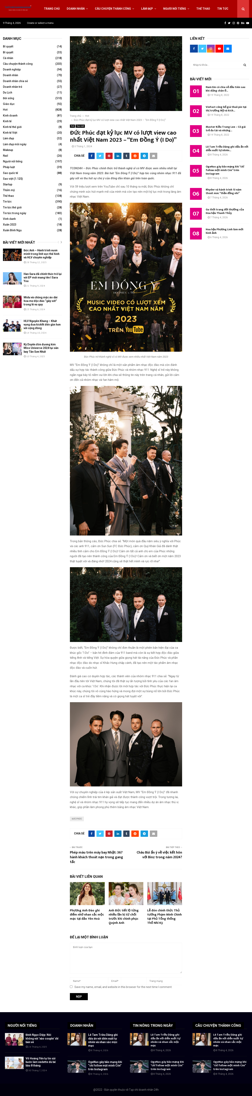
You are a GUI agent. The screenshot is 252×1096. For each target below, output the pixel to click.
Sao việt (80, 126)
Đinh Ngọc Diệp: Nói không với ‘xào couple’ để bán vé (42, 1038)
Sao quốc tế (10, 173)
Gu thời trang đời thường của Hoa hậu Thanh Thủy (225, 211)
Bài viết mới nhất (19, 242)
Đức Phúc (77, 819)
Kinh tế (7, 121)
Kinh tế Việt (10, 132)
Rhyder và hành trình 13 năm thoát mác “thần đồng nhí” (223, 191)
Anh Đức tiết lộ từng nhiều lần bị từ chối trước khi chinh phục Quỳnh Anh (124, 916)
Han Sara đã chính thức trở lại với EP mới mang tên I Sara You (43, 277)
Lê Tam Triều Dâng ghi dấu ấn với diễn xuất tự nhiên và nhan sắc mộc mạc (165, 1040)
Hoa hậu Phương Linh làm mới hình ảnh (224, 231)
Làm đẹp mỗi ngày (14, 144)
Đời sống (8, 98)
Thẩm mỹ (9, 190)
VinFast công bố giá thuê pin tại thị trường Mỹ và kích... (226, 109)
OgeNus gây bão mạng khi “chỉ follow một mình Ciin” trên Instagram (225, 170)
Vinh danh (9, 218)
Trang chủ (52, 8)
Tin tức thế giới (12, 207)
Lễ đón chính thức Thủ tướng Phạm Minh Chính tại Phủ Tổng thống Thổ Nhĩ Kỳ (164, 916)
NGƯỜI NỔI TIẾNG (22, 1025)
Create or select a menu (40, 22)
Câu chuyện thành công (113, 8)
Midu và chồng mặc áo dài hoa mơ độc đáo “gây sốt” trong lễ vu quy (40, 301)
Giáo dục (9, 103)
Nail (5, 155)
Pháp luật (9, 167)
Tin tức (222, 8)
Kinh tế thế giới (12, 127)
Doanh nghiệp (12, 69)
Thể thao (203, 8)
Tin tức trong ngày (14, 213)
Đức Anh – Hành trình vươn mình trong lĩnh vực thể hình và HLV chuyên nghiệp (41, 254)
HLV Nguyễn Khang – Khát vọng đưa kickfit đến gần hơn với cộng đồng (42, 324)
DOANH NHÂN (81, 1025)
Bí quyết (8, 46)
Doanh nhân (76, 8)
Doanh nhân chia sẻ (15, 81)
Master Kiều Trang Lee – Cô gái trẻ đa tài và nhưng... (226, 129)
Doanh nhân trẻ (12, 86)
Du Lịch (7, 92)
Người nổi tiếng (174, 8)
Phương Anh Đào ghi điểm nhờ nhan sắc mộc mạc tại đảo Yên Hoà (87, 914)
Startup (7, 184)
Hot (72, 126)
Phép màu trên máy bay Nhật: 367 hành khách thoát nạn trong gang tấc (96, 857)
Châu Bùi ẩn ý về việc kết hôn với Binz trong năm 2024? (159, 855)
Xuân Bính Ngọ (12, 230)
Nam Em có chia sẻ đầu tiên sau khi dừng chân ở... (225, 89)
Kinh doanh (10, 115)
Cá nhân (8, 58)
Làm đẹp (147, 8)
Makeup (8, 150)
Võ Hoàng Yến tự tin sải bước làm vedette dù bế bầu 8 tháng (41, 1062)
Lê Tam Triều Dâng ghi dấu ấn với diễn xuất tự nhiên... (227, 148)
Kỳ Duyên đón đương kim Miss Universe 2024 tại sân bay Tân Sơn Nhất (41, 348)
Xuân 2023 (9, 224)
